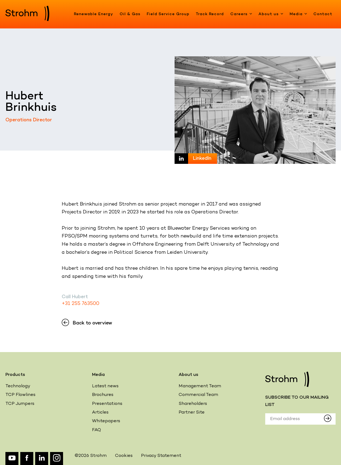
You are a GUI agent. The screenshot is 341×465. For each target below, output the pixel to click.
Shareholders (193, 404)
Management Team (200, 386)
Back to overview (87, 323)
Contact (322, 14)
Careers (241, 14)
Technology (17, 386)
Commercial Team (198, 395)
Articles (100, 412)
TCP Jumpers (19, 404)
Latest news (105, 386)
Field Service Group (168, 14)
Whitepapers (106, 421)
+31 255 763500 (80, 303)
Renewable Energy (93, 14)
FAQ (96, 430)
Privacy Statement (161, 456)
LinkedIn (202, 158)
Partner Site (192, 412)
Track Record (210, 14)
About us (270, 14)
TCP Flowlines (20, 395)
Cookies (124, 456)
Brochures (102, 395)
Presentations (107, 404)
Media (298, 14)
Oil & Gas (130, 14)
